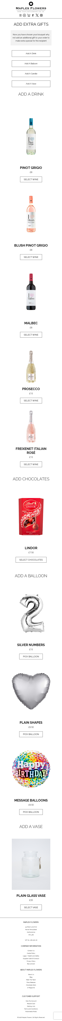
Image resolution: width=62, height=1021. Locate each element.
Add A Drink (31, 53)
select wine (31, 257)
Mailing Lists (31, 1006)
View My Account (31, 1001)
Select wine (31, 179)
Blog (31, 977)
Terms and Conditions (31, 1009)
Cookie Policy (31, 953)
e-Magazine (31, 988)
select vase (31, 907)
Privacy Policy (31, 961)
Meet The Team (31, 980)
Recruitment (31, 964)
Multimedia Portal (31, 1011)
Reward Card (31, 1003)
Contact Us (31, 950)
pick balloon (31, 656)
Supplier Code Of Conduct (31, 958)
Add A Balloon (31, 63)
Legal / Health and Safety (31, 956)
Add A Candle (31, 74)
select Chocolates (31, 560)
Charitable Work (31, 985)
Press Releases (31, 982)
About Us (31, 974)
